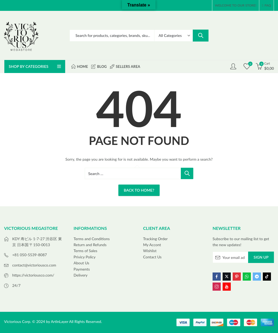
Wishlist (149, 250)
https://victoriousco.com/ (33, 275)
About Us (81, 263)
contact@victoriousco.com (34, 265)
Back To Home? (139, 190)
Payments (82, 269)
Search (200, 36)
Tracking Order (155, 238)
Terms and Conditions (92, 238)
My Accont (152, 244)
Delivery (80, 275)
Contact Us (152, 257)
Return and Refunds (90, 244)
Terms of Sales (85, 250)
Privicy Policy (85, 257)
